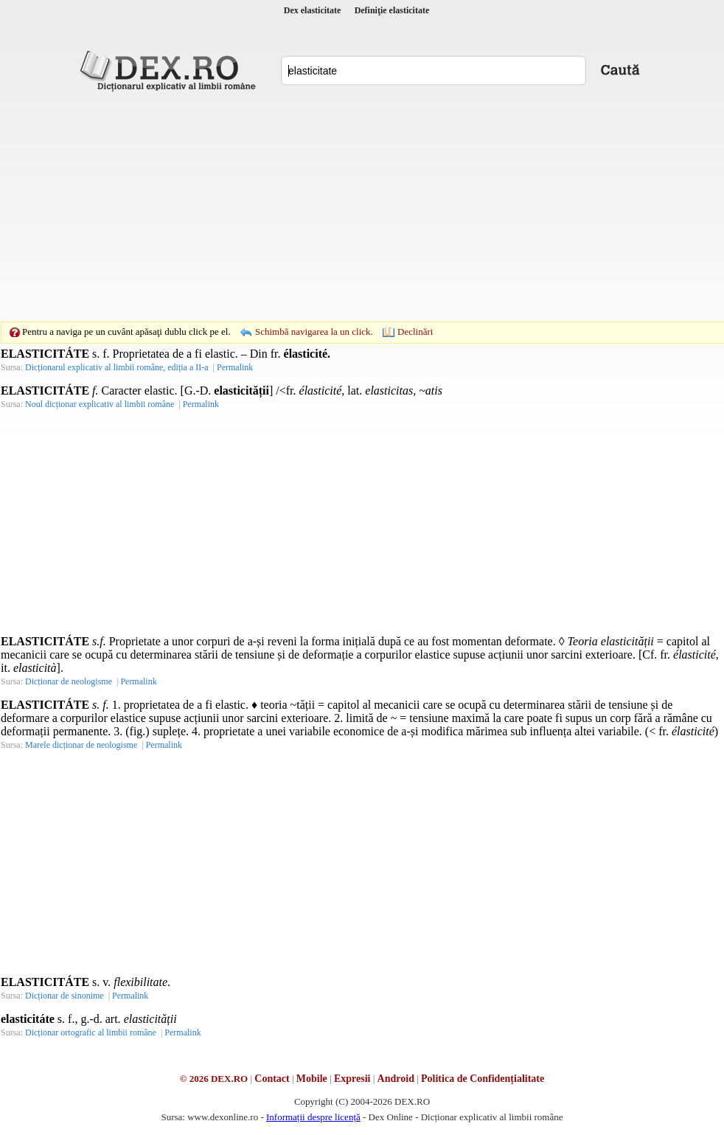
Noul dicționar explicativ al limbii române (99, 404)
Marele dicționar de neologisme (81, 745)
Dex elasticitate (312, 10)
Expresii (352, 1078)
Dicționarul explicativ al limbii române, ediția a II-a (117, 367)
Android (395, 1078)
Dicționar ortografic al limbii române (90, 1032)
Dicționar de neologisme (68, 681)
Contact (271, 1078)
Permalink (235, 367)
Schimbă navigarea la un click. (314, 331)
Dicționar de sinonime (64, 995)
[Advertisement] (339, 206)
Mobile (311, 1078)
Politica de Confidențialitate (482, 1078)
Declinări (415, 331)
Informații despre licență (313, 1116)
